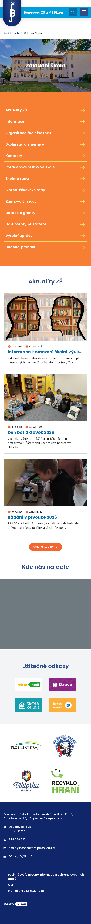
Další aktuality (45, 547)
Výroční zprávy (45, 236)
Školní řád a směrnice (45, 144)
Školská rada (45, 179)
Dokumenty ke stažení (45, 224)
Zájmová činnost (45, 201)
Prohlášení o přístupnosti (24, 891)
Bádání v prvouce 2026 (32, 517)
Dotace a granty (45, 213)
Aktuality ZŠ (45, 110)
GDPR (10, 885)
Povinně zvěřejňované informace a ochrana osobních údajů (44, 877)
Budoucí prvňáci (45, 247)
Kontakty (45, 156)
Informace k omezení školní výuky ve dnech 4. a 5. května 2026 (45, 352)
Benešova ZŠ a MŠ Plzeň (33, 12)
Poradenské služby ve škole (45, 167)
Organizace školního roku (45, 133)
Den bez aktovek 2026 (31, 432)
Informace (45, 121)
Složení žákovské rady (45, 190)
